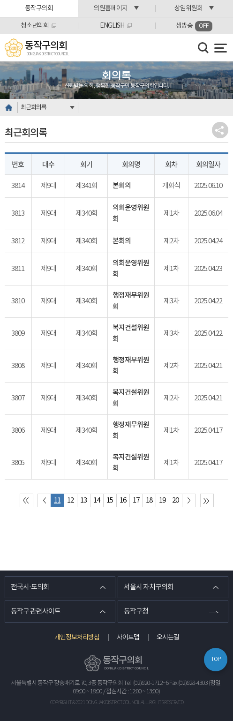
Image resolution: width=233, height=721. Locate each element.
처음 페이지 (26, 500)
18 (149, 500)
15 (109, 500)
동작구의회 (39, 8)
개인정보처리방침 (76, 637)
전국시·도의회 (30, 587)
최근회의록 (33, 107)
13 (83, 500)
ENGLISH (112, 26)
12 (70, 500)
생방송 (194, 26)
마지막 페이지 (207, 500)
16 (123, 500)
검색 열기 (203, 48)
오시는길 (168, 637)
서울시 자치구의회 (148, 587)
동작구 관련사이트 (35, 612)
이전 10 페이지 (44, 500)
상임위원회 (188, 8)
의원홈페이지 (111, 8)
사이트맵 (128, 637)
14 (96, 500)
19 (162, 500)
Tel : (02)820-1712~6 (146, 683)
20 (175, 500)
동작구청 (136, 612)
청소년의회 (35, 26)
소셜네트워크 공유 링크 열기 (220, 130)
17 (136, 500)
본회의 (122, 186)
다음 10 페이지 (188, 500)
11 (57, 500)
